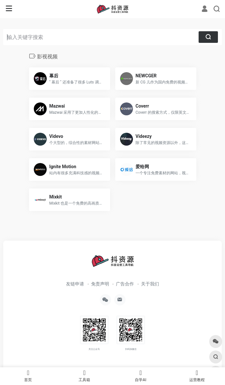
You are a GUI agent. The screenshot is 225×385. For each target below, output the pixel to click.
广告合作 (125, 283)
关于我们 (150, 283)
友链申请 (75, 283)
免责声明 (100, 283)
